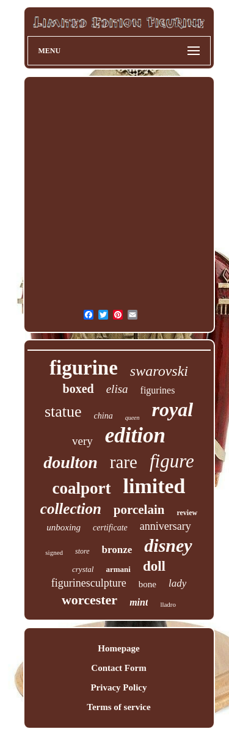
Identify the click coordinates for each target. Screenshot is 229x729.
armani (118, 569)
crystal (82, 569)
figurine (83, 368)
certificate (110, 527)
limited (154, 486)
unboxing (63, 527)
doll (154, 566)
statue (63, 411)
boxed (78, 388)
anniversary (165, 526)
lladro (168, 604)
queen (132, 417)
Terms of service (118, 707)
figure (172, 461)
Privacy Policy (118, 687)
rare (123, 462)
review (186, 512)
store (82, 551)
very (82, 440)
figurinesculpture (88, 583)
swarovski (159, 371)
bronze (117, 549)
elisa (117, 389)
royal (173, 409)
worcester (89, 599)
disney (168, 545)
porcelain (139, 509)
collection (70, 508)
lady (177, 583)
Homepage (118, 648)
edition (135, 435)
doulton (70, 462)
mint (138, 602)
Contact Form (118, 668)
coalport (82, 488)
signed (54, 552)
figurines (157, 390)
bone (147, 584)
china (103, 415)
